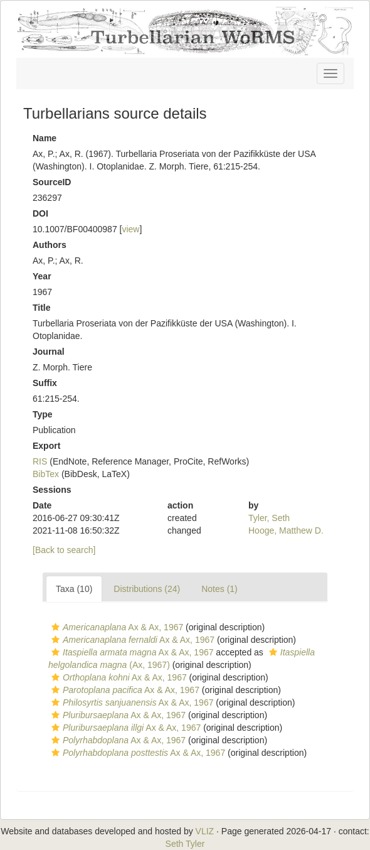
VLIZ (205, 831)
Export (46, 446)
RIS (40, 461)
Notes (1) (219, 589)
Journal (49, 352)
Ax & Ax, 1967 (115, 627)
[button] (55, 627)
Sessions (52, 490)
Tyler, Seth (269, 518)
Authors (49, 245)
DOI (40, 213)
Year (42, 276)
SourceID (52, 182)
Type (43, 414)
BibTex (46, 474)
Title (42, 308)
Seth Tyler (185, 844)
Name (44, 138)
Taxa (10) (74, 589)
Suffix (45, 383)
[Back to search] (64, 550)
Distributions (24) (147, 589)
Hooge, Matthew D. (286, 530)
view (130, 229)
